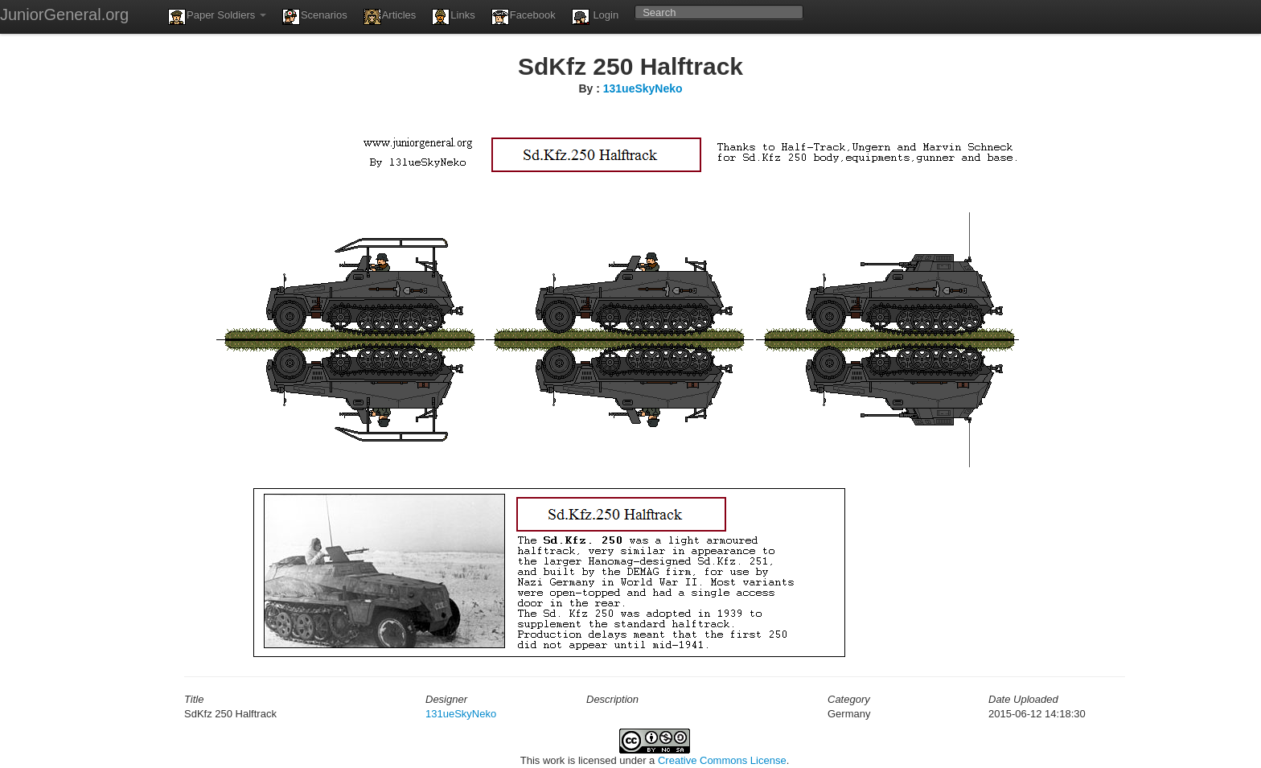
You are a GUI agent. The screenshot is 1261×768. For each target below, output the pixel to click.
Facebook (523, 17)
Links (453, 17)
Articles (390, 17)
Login (595, 17)
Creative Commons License (722, 760)
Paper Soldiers (217, 17)
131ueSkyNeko (643, 88)
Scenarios (314, 17)
